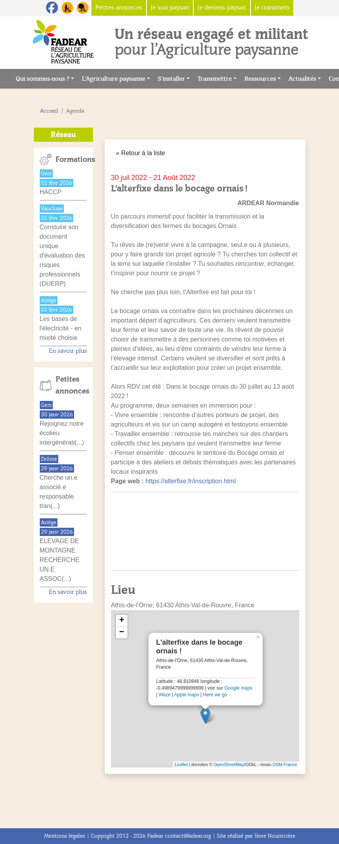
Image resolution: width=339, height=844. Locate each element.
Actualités (302, 79)
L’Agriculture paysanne (113, 79)
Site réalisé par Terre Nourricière (256, 836)
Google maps (238, 688)
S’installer (171, 79)
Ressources (260, 79)
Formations (71, 159)
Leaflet (181, 764)
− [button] (121, 632)
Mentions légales (64, 836)
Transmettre (215, 79)
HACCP (51, 192)
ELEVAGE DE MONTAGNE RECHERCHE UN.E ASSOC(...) (60, 560)
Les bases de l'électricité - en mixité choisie (61, 328)
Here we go (215, 694)
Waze (164, 694)
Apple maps (186, 694)
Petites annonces (71, 385)
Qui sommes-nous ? (42, 79)
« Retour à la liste (140, 153)
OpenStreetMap (228, 764)
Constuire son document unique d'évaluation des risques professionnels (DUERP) (62, 255)
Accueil (49, 111)
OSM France (284, 764)
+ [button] (121, 621)
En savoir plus (68, 351)
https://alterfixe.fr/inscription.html (191, 481)
